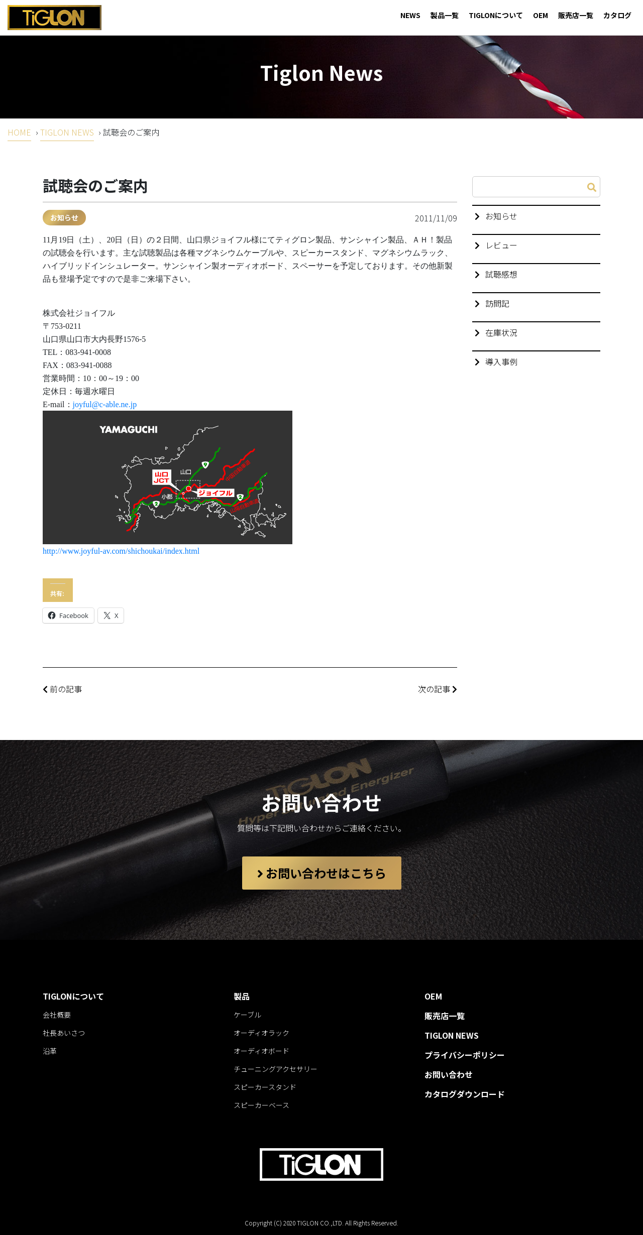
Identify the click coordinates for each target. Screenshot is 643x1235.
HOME (19, 132)
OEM (540, 15)
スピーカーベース (261, 1105)
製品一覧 (445, 15)
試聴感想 (501, 274)
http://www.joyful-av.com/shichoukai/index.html (121, 551)
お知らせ (64, 217)
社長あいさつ (64, 1033)
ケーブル (247, 1015)
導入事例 (501, 361)
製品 (242, 996)
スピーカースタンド (265, 1087)
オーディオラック (261, 1033)
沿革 (50, 1051)
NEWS (410, 15)
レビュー (501, 245)
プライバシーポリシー (464, 1055)
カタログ (617, 15)
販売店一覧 (575, 15)
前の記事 (62, 689)
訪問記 (497, 303)
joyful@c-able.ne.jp (105, 404)
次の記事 (437, 689)
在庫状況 (501, 332)
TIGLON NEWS (67, 132)
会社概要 (57, 1015)
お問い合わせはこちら (321, 873)
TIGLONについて (496, 15)
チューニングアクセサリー (275, 1069)
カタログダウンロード (464, 1094)
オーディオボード (261, 1051)
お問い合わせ (448, 1074)
